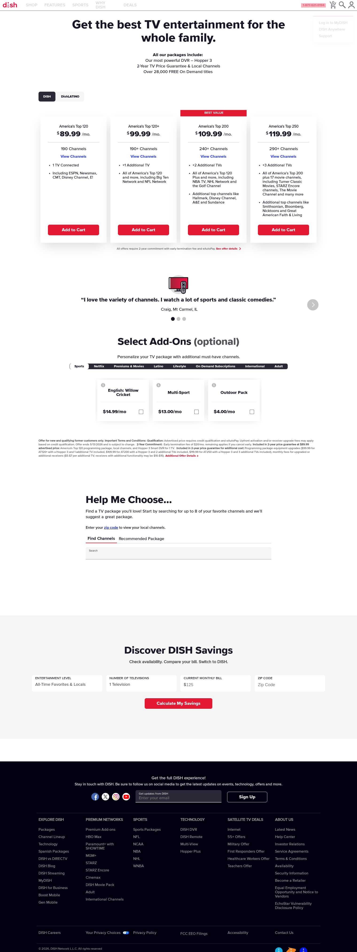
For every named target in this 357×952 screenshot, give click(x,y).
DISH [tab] (47, 101)
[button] (67, 688)
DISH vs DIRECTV (53, 864)
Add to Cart (73, 235)
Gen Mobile (48, 907)
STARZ (91, 868)
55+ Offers (236, 842)
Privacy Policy (144, 938)
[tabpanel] (178, 181)
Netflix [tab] (99, 371)
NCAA (138, 849)
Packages (47, 835)
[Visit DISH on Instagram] (116, 802)
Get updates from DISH (153, 799)
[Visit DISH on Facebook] (95, 802)
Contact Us (284, 938)
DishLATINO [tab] (70, 101)
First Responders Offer (246, 856)
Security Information (291, 878)
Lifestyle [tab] (179, 371)
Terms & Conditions (291, 864)
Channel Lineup (52, 842)
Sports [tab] (79, 371)
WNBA (138, 871)
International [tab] (255, 371)
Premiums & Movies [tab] (129, 371)
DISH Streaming (52, 878)
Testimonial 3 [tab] (184, 324)
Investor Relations (290, 849)
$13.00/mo (170, 417)
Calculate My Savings (178, 708)
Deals (141, 8)
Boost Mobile (49, 900)
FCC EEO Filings (193, 939)
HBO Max (93, 842)
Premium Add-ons (100, 835)
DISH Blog (47, 871)
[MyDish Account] (346, 8)
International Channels (105, 904)
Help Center (285, 842)
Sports (92, 8)
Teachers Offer (240, 871)
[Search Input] (174, 560)
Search (93, 556)
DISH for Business (53, 893)
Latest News (285, 835)
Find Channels (101, 544)
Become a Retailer (290, 886)
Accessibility (238, 938)
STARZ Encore (97, 875)
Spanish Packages (54, 856)
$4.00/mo (224, 417)
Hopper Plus (190, 856)
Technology (48, 849)
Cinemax (93, 883)
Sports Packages (147, 835)
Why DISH (117, 8)
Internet (234, 835)
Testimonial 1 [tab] (173, 324)
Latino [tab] (158, 371)
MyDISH (45, 886)
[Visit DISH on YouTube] (126, 802)
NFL (136, 842)
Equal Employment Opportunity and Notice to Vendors (296, 897)
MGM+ (91, 861)
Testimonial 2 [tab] (178, 324)
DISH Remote (191, 842)
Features (66, 8)
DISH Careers (50, 938)
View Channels (73, 162)
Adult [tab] (279, 371)
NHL (136, 864)
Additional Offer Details (181, 461)
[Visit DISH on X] (105, 802)
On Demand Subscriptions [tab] (215, 371)
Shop (43, 8)
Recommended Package (141, 544)
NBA (137, 856)
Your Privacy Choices (103, 938)
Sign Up (247, 802)
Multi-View (189, 849)
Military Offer (238, 849)
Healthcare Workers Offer (248, 864)
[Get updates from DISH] (174, 803)
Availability (284, 871)
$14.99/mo (114, 417)
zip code (111, 533)
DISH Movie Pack (100, 890)
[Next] (322, 310)
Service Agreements (291, 856)
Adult (90, 897)
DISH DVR (188, 835)
